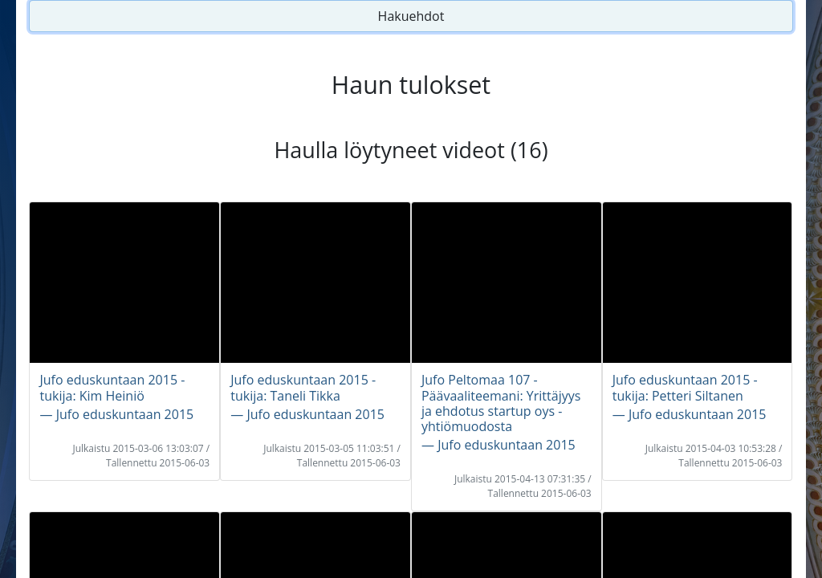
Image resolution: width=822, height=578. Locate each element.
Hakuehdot (411, 16)
